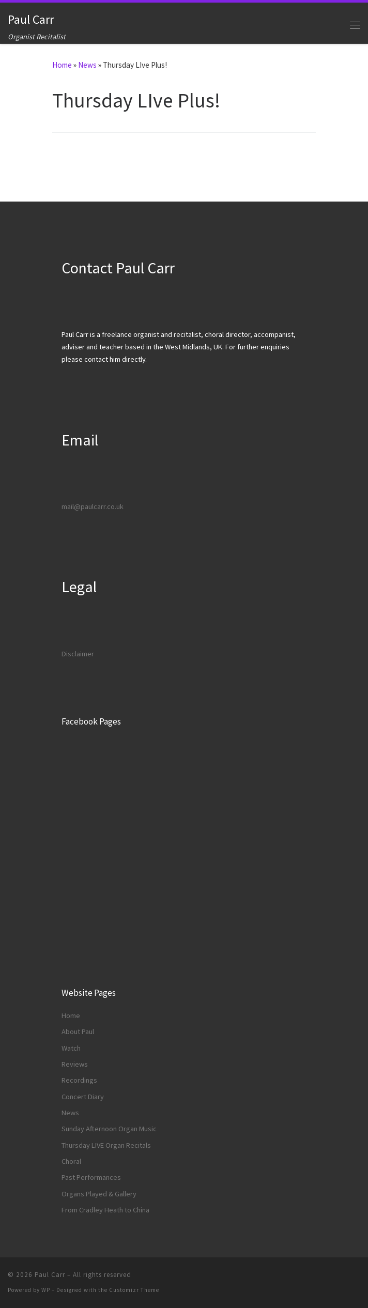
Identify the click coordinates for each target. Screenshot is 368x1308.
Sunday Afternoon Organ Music (109, 1128)
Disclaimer (78, 653)
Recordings (79, 1080)
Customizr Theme (134, 1290)
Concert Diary (83, 1096)
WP (45, 1290)
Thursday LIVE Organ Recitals (106, 1145)
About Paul (78, 1031)
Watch (71, 1048)
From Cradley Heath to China (105, 1209)
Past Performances (91, 1177)
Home (62, 65)
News (87, 65)
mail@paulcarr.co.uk (93, 506)
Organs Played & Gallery (99, 1193)
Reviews (75, 1064)
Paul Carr (50, 1274)
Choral (71, 1161)
